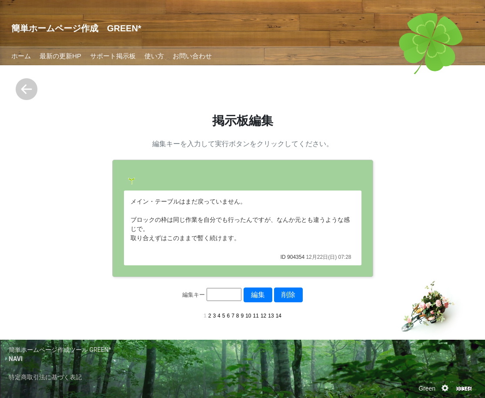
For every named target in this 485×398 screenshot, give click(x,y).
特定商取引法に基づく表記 (45, 377)
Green (426, 388)
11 (256, 316)
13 (271, 316)
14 (278, 316)
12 (263, 316)
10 (248, 316)
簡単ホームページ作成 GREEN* (76, 28)
